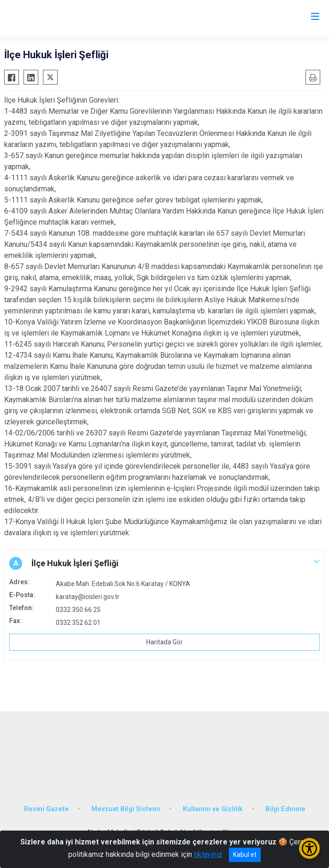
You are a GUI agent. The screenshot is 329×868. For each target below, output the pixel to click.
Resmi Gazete (46, 809)
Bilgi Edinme (285, 809)
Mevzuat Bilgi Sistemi (125, 809)
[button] (164, 563)
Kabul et (245, 854)
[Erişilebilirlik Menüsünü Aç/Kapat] (309, 848)
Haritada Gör (164, 642)
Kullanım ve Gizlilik (213, 809)
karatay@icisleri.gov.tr (88, 596)
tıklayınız (208, 854)
